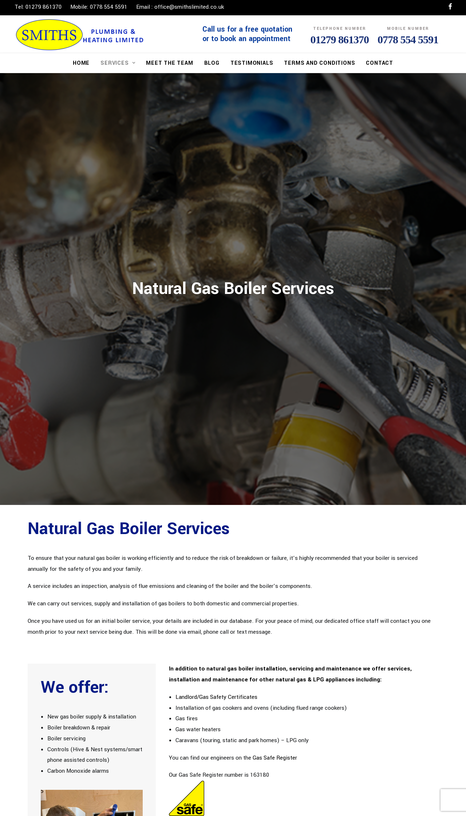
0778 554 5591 (408, 39)
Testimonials (251, 63)
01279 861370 (340, 39)
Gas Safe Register (275, 755)
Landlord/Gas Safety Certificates (216, 694)
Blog (212, 63)
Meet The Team (169, 63)
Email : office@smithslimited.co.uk (180, 7)
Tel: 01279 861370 (38, 7)
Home (81, 63)
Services (117, 63)
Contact (379, 63)
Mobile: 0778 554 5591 (98, 7)
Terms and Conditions (319, 63)
